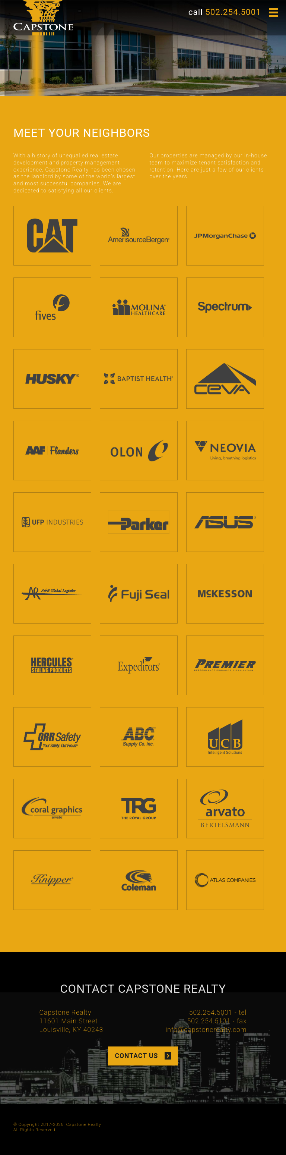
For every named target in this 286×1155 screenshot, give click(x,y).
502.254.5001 (233, 12)
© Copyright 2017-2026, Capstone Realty (57, 1124)
